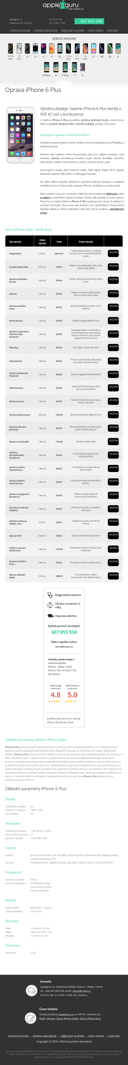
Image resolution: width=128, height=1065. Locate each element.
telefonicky (111, 193)
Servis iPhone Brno (90, 1018)
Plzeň (42, 1018)
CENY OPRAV (96, 1036)
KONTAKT (114, 1036)
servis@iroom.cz (64, 646)
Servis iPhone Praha (67, 1018)
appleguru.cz (66, 1014)
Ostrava (50, 1018)
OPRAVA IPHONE (18, 1036)
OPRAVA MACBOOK (45, 1036)
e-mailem (45, 197)
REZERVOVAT (114, 252)
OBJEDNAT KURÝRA (72, 1036)
